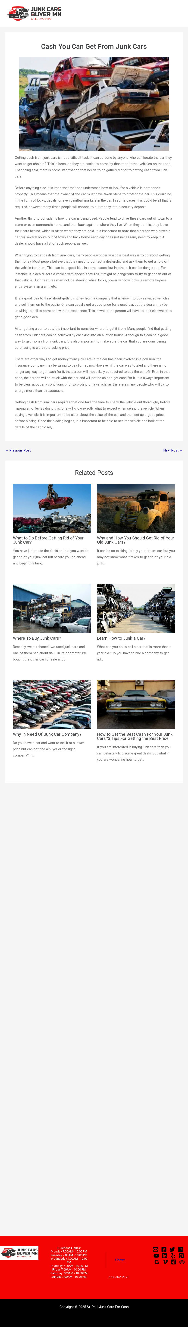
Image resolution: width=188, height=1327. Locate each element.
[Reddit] (173, 1262)
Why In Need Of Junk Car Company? (47, 734)
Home (120, 1260)
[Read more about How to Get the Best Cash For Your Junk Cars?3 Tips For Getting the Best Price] (136, 704)
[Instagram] (180, 1249)
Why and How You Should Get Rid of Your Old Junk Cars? (135, 540)
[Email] (155, 1249)
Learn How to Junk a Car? (121, 638)
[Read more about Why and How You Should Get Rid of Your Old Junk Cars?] (136, 508)
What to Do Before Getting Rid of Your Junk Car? (48, 540)
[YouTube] (156, 1255)
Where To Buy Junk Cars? (37, 638)
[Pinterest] (181, 1255)
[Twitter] (172, 1249)
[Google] (157, 1262)
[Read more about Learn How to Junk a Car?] (136, 608)
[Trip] (182, 1262)
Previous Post (18, 450)
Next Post (173, 450)
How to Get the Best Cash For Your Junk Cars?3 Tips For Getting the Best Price (134, 736)
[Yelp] (173, 1255)
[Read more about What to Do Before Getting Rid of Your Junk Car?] (52, 508)
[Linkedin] (164, 1255)
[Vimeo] (165, 1262)
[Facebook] (164, 1249)
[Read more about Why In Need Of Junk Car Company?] (52, 704)
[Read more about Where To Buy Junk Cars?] (52, 608)
